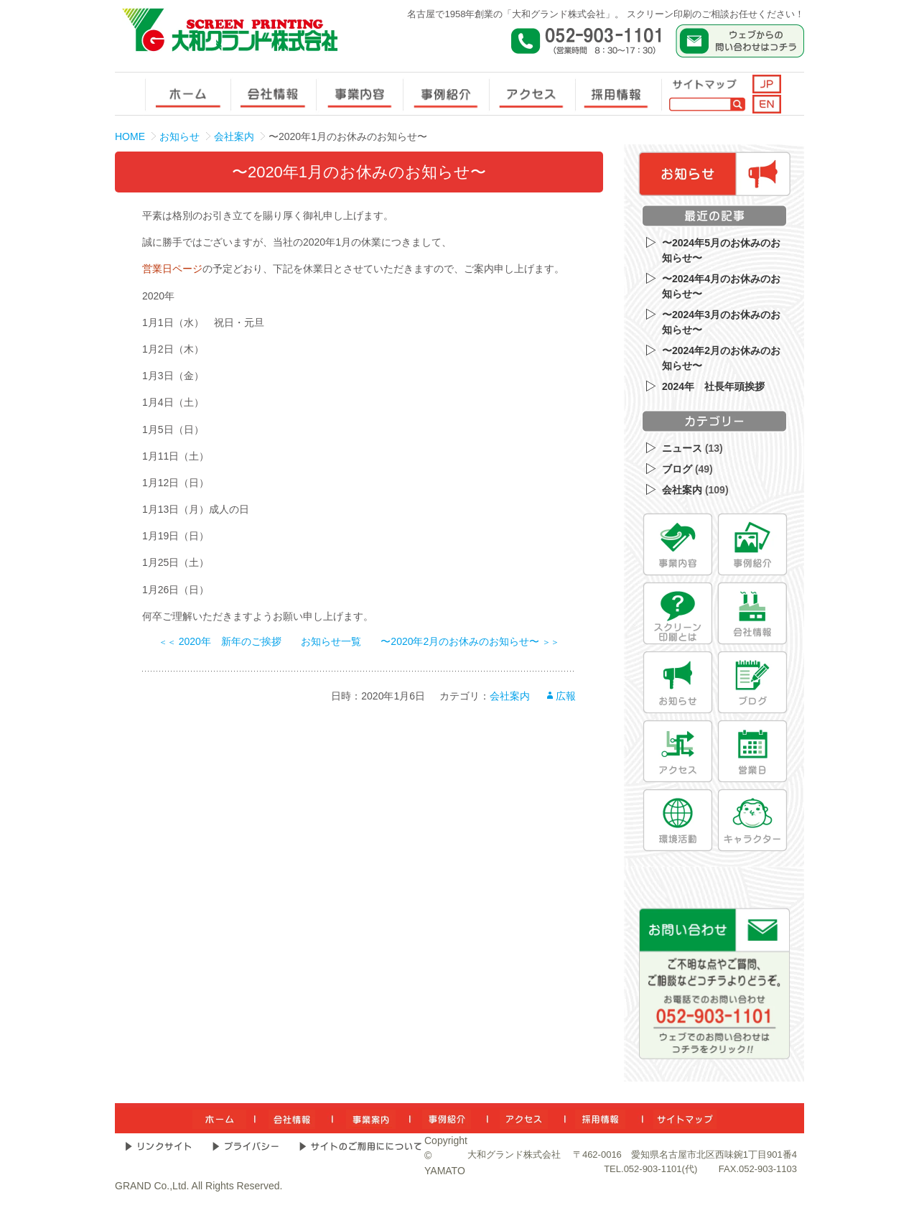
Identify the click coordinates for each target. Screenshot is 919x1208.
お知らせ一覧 (331, 641)
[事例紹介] (752, 544)
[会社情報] (752, 613)
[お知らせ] (678, 682)
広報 (566, 696)
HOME (130, 136)
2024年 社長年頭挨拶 (713, 386)
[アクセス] (678, 751)
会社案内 (234, 136)
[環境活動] (678, 820)
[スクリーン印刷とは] (678, 613)
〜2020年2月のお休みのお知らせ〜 (470, 641)
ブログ (677, 469)
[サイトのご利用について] (360, 1146)
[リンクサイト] (158, 1146)
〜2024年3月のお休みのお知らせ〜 (721, 322)
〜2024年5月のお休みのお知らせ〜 (721, 250)
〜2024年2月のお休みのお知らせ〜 (721, 358)
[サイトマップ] (685, 1118)
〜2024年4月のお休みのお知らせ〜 (721, 286)
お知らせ (179, 136)
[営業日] (752, 751)
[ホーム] (219, 1118)
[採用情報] (600, 1118)
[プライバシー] (245, 1146)
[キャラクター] (752, 820)
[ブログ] (752, 682)
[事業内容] (678, 544)
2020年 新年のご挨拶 (220, 641)
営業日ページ (172, 268)
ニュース (682, 448)
